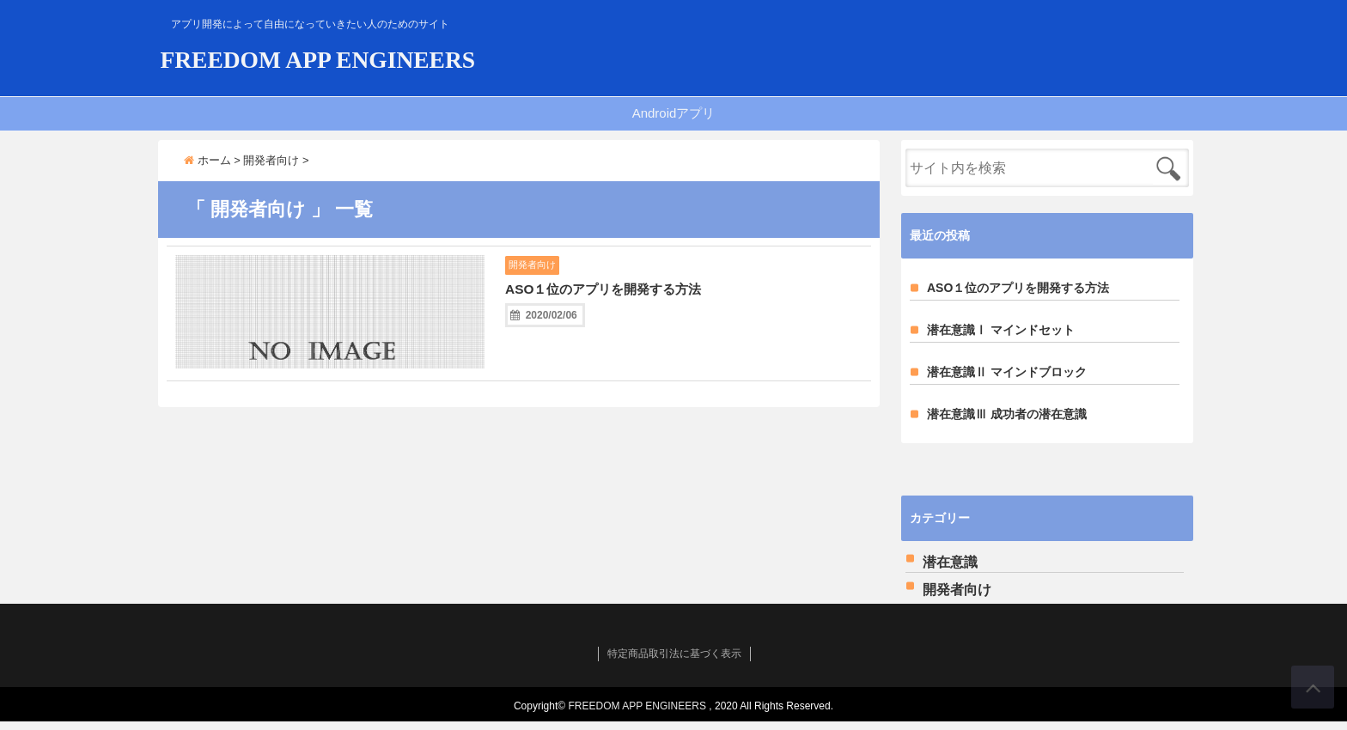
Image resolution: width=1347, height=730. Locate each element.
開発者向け (540, 273)
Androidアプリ (674, 121)
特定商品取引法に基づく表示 (674, 662)
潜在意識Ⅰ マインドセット (1001, 338)
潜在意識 (950, 570)
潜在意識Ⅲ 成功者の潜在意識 (1007, 422)
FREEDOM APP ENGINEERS (424, 61)
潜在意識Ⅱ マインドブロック (1007, 380)
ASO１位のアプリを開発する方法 (635, 299)
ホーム (207, 168)
